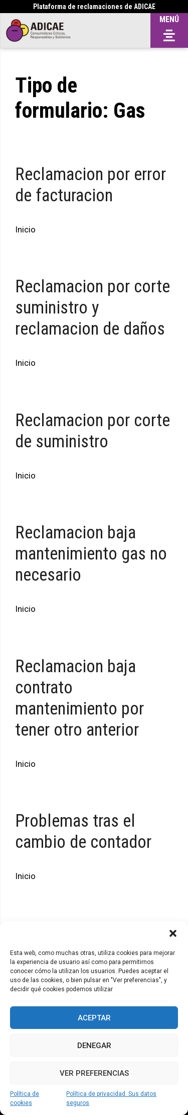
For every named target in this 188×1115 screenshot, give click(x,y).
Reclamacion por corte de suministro (92, 431)
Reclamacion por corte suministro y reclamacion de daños (92, 307)
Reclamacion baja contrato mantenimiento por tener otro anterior (79, 698)
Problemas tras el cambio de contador (83, 831)
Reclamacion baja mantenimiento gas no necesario (91, 553)
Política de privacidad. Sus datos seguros (111, 1098)
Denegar (94, 1045)
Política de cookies (24, 1098)
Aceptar (94, 1017)
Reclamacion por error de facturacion (90, 185)
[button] (173, 933)
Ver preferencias (94, 1073)
